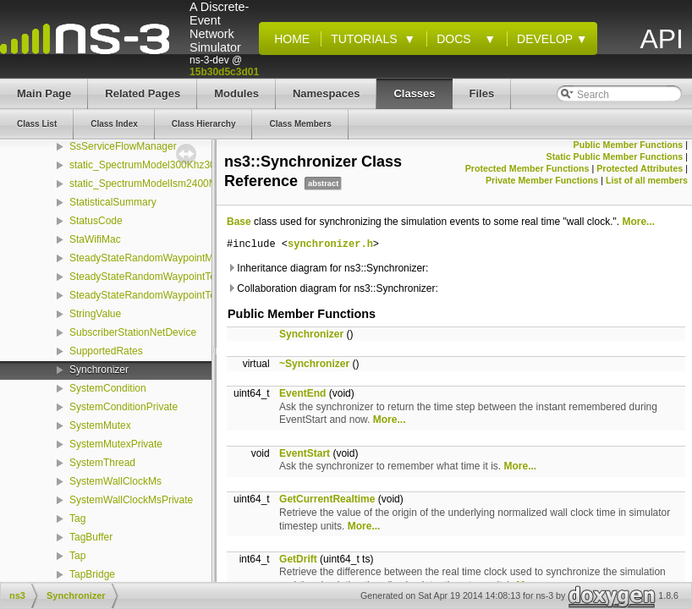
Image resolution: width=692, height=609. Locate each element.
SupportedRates (106, 351)
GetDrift (298, 559)
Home (288, 39)
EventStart (304, 453)
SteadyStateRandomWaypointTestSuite (158, 295)
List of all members (647, 180)
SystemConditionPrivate (123, 407)
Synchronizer (99, 370)
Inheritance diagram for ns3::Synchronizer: (327, 268)
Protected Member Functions (527, 168)
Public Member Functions (629, 145)
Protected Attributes (639, 168)
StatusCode (96, 221)
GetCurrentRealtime (327, 499)
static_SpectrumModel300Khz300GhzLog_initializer (185, 165)
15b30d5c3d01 (224, 72)
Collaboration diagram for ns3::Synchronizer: (332, 288)
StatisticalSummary (113, 202)
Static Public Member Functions (615, 156)
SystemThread (102, 463)
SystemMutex (100, 425)
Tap (77, 556)
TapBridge (92, 574)
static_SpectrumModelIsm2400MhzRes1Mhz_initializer (192, 183)
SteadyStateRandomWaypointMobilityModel (168, 258)
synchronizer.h (330, 245)
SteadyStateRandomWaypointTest (146, 277)
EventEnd (302, 393)
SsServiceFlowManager (123, 146)
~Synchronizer (314, 364)
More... (638, 222)
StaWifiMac (95, 239)
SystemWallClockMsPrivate (131, 500)
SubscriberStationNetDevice (132, 332)
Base (239, 222)
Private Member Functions (542, 180)
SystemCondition (107, 388)
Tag (77, 518)
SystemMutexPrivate (115, 444)
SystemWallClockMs (115, 481)
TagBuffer (91, 537)
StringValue (95, 314)
